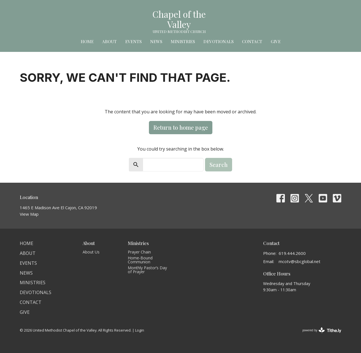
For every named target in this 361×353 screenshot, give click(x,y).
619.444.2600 (292, 253)
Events (133, 41)
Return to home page (180, 127)
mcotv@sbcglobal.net (299, 261)
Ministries (183, 41)
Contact (252, 41)
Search (219, 164)
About (109, 41)
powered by (321, 330)
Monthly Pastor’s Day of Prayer (147, 269)
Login (139, 330)
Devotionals (218, 41)
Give (276, 41)
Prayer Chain (139, 252)
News (156, 41)
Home (87, 41)
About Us (91, 252)
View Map (29, 214)
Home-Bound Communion (140, 259)
